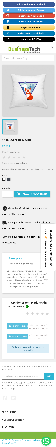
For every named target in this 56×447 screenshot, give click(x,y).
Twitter (13, 398)
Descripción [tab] (15, 258)
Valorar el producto (18, 326)
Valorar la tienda (18, 336)
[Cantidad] (5, 194)
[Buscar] (28, 58)
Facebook (5, 398)
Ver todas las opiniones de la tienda (50, 248)
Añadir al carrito (32, 194)
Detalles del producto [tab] (21, 263)
